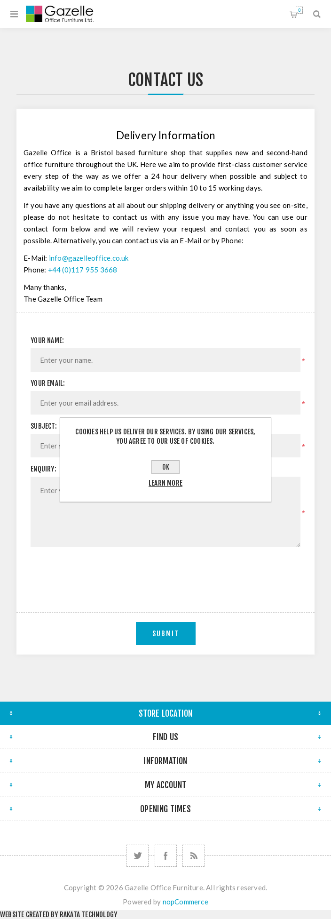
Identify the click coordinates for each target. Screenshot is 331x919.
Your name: (47, 340)
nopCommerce (185, 901)
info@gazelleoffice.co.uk (89, 258)
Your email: (48, 383)
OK (165, 467)
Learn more (165, 483)
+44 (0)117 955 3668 (83, 269)
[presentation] (165, 572)
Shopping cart (299, 10)
